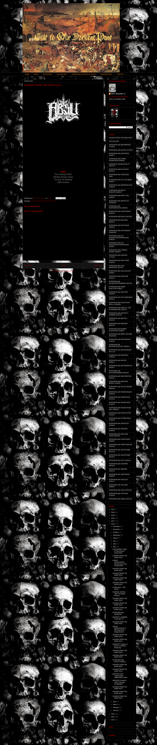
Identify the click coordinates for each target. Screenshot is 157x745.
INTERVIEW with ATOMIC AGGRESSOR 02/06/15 (117, 159)
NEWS (36, 74)
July (114, 541)
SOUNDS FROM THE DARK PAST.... (120, 665)
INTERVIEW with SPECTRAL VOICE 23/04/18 (118, 435)
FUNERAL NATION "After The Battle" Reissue (119, 593)
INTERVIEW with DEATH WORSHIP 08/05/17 (117, 191)
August (115, 538)
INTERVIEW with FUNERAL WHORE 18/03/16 (118, 251)
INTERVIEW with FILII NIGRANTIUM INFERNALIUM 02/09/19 (119, 237)
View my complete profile (117, 99)
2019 (113, 515)
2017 (113, 521)
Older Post (98, 265)
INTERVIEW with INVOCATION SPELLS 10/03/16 (119, 303)
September (117, 535)
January (116, 710)
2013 (113, 720)
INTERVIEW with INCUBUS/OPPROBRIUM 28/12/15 (120, 282)
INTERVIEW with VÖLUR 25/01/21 (120, 490)
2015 (113, 714)
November (116, 529)
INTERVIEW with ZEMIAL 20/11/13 (120, 499)
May (114, 547)
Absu (32, 201)
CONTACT (120, 74)
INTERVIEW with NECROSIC (118, 613)
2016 (113, 524)
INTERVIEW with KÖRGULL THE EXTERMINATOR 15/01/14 (120, 308)
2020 (113, 512)
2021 (113, 509)
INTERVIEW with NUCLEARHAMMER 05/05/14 (119, 372)
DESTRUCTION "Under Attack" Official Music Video (120, 675)
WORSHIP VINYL (106, 74)
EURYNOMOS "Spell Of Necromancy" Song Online (120, 551)
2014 (113, 717)
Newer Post (28, 265)
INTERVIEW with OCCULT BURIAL (119, 661)
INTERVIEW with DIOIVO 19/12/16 (120, 216)
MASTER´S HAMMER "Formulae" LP (120, 618)
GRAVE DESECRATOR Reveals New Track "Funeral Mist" (120, 563)
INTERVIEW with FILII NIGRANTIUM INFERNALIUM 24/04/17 (119, 244)
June (114, 544)
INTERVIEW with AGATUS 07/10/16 (121, 150)
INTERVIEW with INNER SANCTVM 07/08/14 (117, 287)
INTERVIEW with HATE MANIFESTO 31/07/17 (116, 266)
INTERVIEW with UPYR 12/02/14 (120, 460)
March (115, 704)
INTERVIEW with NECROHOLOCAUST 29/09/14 (119, 345)
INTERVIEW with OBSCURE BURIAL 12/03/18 (118, 382)
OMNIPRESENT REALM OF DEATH (84, 74)
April (114, 701)
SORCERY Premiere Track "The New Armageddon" (119, 682)
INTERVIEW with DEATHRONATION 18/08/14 (118, 207)
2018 (113, 518)
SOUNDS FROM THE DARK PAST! (45, 201)
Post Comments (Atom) (67, 271)
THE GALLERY (62, 74)
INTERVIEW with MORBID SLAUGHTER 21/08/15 (117, 330)
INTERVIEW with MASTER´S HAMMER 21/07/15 (118, 314)
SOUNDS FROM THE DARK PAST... (120, 556)
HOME (27, 74)
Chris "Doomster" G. (118, 94)
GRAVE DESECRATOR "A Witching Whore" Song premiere (119, 629)
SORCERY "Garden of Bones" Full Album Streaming (120, 646)
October (116, 532)
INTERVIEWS (47, 74)
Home (63, 265)
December (116, 526)
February (116, 707)
